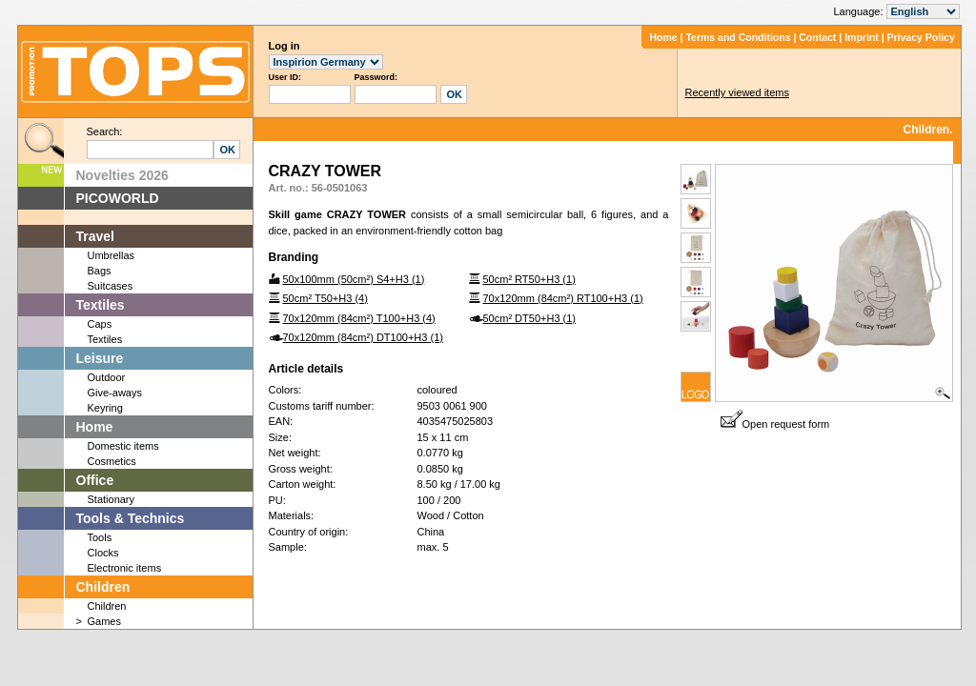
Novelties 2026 (122, 175)
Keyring (105, 408)
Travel (95, 236)
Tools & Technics (130, 518)
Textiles (100, 305)
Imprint (861, 37)
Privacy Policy (921, 37)
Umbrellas (111, 255)
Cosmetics (112, 461)
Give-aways (115, 392)
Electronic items (125, 568)
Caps (100, 324)
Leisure (100, 358)
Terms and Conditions (737, 37)
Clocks (103, 552)
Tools (100, 537)
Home (663, 37)
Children (103, 587)
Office (95, 480)
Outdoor (107, 377)
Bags (100, 270)
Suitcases (110, 286)
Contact (817, 37)
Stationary (111, 499)
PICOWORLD (117, 198)
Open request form (775, 424)
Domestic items (123, 446)
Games (104, 621)
